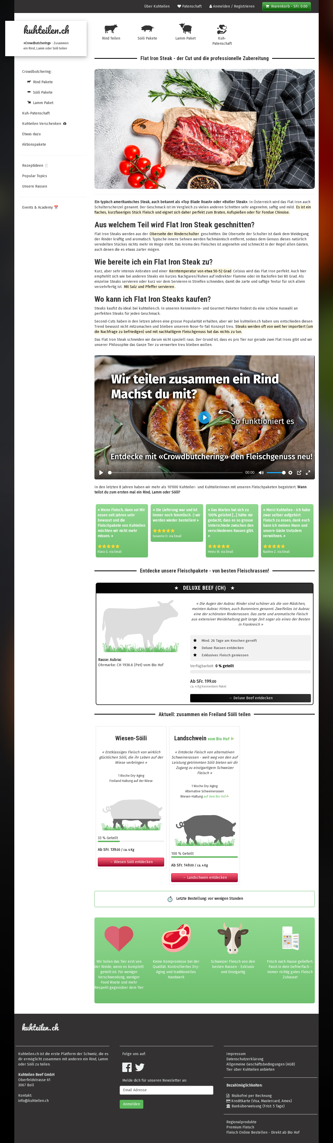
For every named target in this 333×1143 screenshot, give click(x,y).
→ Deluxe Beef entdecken (251, 698)
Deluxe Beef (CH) (205, 588)
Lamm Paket (37, 103)
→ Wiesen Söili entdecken (131, 862)
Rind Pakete (37, 82)
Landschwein (204, 738)
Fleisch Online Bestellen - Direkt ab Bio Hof (262, 1132)
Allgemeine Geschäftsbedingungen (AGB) (260, 1064)
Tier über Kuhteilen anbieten (250, 1069)
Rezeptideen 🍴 (35, 165)
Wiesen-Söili (131, 738)
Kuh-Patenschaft (36, 113)
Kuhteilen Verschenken (44, 123)
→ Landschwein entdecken (204, 877)
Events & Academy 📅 (40, 207)
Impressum (236, 1054)
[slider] (175, 472)
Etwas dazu (31, 134)
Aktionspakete (34, 144)
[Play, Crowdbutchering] (101, 472)
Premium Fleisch (240, 1127)
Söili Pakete (37, 92)
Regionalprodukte (241, 1122)
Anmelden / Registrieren (231, 6)
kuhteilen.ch (46, 30)
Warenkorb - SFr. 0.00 (287, 6)
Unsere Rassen (34, 186)
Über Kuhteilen (157, 6)
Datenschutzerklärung (245, 1059)
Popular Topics (34, 176)
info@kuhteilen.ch (33, 1101)
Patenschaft (189, 6)
